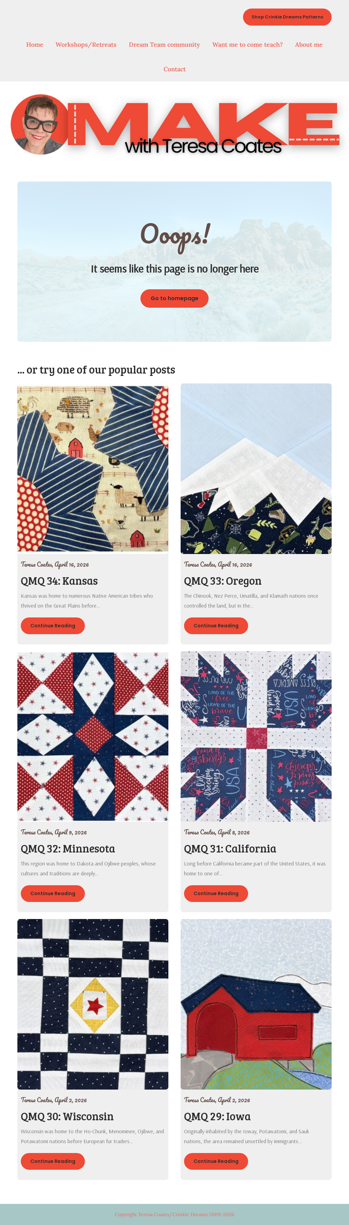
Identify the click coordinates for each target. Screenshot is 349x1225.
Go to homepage (174, 298)
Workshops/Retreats (86, 44)
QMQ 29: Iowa (217, 1116)
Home (34, 44)
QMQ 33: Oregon (223, 580)
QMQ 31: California (230, 848)
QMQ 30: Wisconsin (67, 1116)
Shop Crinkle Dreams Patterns (287, 17)
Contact (175, 69)
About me (309, 44)
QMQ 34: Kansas (59, 580)
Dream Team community (164, 44)
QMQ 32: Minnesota (68, 848)
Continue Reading (52, 625)
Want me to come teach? (247, 44)
